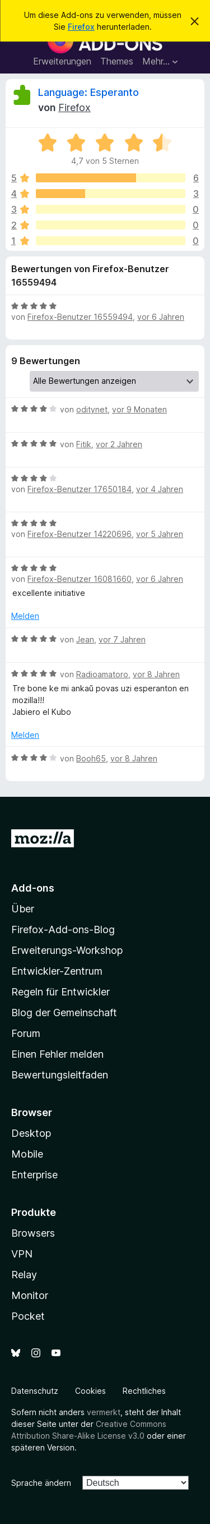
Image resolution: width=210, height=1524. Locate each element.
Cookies (90, 1391)
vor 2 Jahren (119, 444)
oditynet (92, 409)
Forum (25, 1033)
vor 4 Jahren (159, 489)
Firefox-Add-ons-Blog (63, 929)
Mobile (27, 1154)
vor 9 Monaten (139, 409)
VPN (21, 1254)
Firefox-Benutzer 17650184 (79, 489)
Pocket (28, 1316)
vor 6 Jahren (160, 317)
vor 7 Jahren (122, 639)
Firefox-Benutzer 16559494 (80, 317)
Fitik (83, 444)
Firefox (81, 26)
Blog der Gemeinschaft (64, 1012)
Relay (24, 1274)
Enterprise (34, 1175)
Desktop (31, 1133)
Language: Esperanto (88, 92)
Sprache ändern (41, 1483)
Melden (25, 616)
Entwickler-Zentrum (56, 971)
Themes (116, 61)
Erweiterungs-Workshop (67, 950)
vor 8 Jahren (156, 674)
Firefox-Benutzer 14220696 (79, 534)
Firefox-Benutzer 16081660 (79, 579)
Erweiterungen (62, 61)
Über (22, 909)
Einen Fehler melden (57, 1054)
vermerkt (103, 1412)
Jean (85, 639)
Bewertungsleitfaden (59, 1075)
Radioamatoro (102, 674)
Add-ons (32, 888)
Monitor (29, 1295)
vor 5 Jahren (159, 534)
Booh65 (91, 758)
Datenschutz (34, 1391)
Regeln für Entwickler (60, 992)
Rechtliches (144, 1391)
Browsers (33, 1233)
